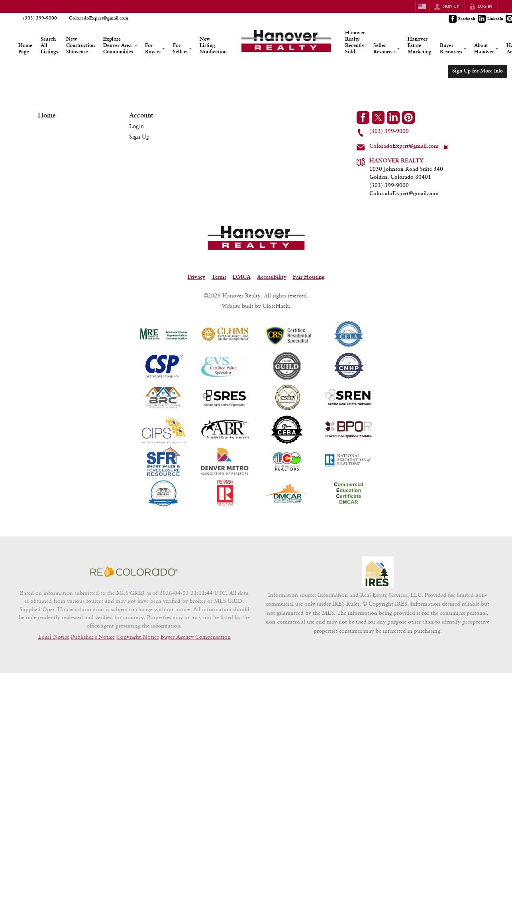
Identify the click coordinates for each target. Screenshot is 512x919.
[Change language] (422, 6)
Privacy (196, 277)
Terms (219, 277)
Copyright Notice (137, 637)
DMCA (242, 277)
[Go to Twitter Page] (378, 117)
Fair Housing (309, 277)
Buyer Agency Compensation (196, 637)
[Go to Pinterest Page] (408, 117)
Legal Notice (53, 637)
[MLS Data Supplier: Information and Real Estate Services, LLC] (378, 572)
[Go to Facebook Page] (462, 19)
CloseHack (276, 306)
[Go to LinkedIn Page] (491, 19)
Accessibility (271, 277)
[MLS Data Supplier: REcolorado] (134, 571)
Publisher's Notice (93, 637)
